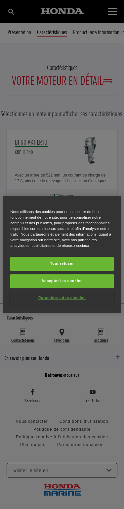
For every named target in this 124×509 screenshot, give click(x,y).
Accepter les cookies (62, 281)
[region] (62, 254)
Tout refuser (62, 264)
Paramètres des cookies (62, 298)
